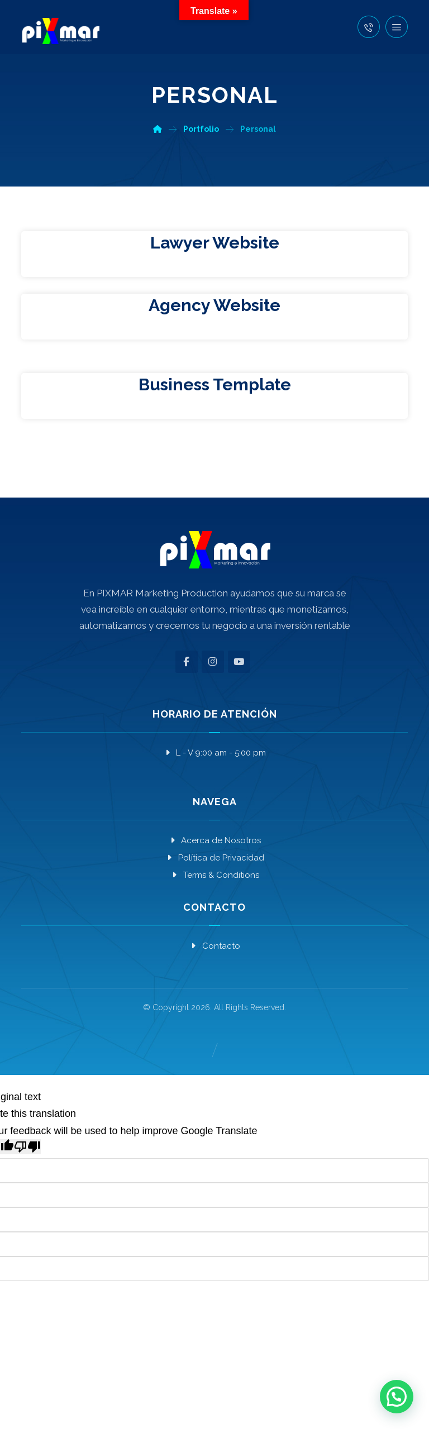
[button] (396, 27)
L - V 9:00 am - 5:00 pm (214, 753)
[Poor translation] (27, 1146)
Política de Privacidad (214, 858)
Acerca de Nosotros (214, 840)
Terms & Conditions (214, 875)
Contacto (214, 946)
